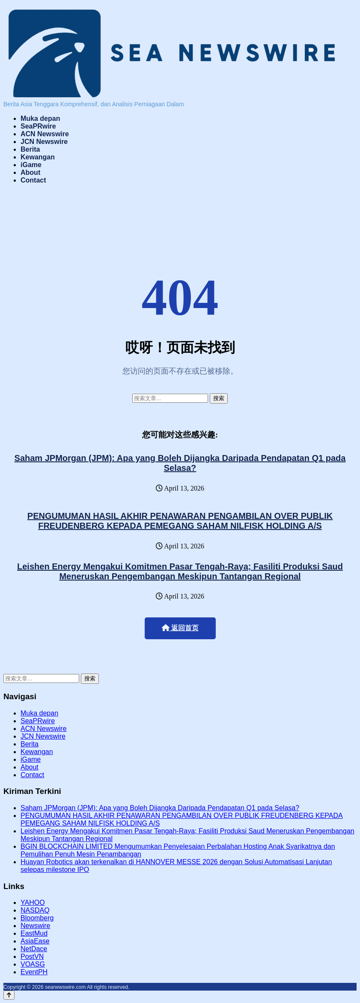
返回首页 (180, 628)
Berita (30, 149)
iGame (31, 164)
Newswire (35, 925)
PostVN (32, 956)
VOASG (33, 964)
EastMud (34, 933)
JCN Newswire (44, 141)
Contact (33, 180)
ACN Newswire (45, 134)
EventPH (34, 972)
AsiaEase (35, 941)
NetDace (34, 948)
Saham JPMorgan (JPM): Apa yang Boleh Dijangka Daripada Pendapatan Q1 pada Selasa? (180, 463)
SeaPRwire (38, 126)
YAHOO (33, 902)
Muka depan (40, 118)
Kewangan (38, 157)
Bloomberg (37, 918)
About (30, 172)
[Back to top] (9, 995)
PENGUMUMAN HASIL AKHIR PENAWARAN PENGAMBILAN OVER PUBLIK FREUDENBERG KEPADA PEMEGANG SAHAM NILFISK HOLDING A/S (180, 520)
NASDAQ (35, 910)
